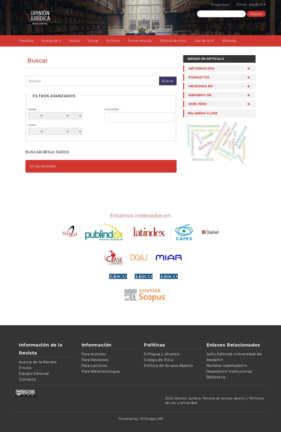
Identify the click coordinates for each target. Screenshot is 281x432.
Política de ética (173, 41)
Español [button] (257, 4)
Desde (32, 109)
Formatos (199, 77)
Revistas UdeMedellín (226, 366)
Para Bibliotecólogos (100, 371)
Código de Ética (158, 360)
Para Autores (93, 354)
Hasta (32, 124)
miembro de (200, 95)
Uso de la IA (204, 41)
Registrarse (220, 4)
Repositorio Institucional (229, 371)
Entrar (242, 4)
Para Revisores (95, 360)
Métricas (229, 41)
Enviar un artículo (206, 59)
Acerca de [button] (51, 41)
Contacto (27, 379)
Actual (93, 41)
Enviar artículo (140, 41)
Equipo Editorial (34, 374)
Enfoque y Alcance (162, 354)
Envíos (25, 368)
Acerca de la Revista (37, 362)
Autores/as (111, 109)
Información (201, 68)
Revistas (26, 41)
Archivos (113, 41)
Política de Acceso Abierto (168, 366)
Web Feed (198, 104)
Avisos (74, 41)
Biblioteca (215, 377)
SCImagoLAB (151, 419)
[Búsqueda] (221, 13)
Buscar (256, 14)
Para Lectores (94, 366)
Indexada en (201, 86)
